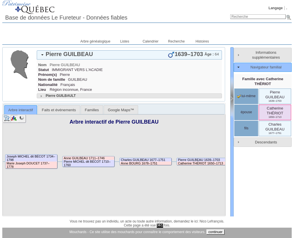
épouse (246, 112)
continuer (215, 232)
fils (246, 128)
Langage (275, 8)
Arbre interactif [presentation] (20, 110)
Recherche (176, 41)
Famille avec (262, 81)
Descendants (266, 142)
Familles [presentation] (92, 110)
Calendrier (150, 41)
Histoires (202, 41)
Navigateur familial (265, 67)
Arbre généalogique (95, 41)
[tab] (129, 55)
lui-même (246, 96)
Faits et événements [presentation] (59, 110)
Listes (124, 41)
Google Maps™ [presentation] (121, 110)
